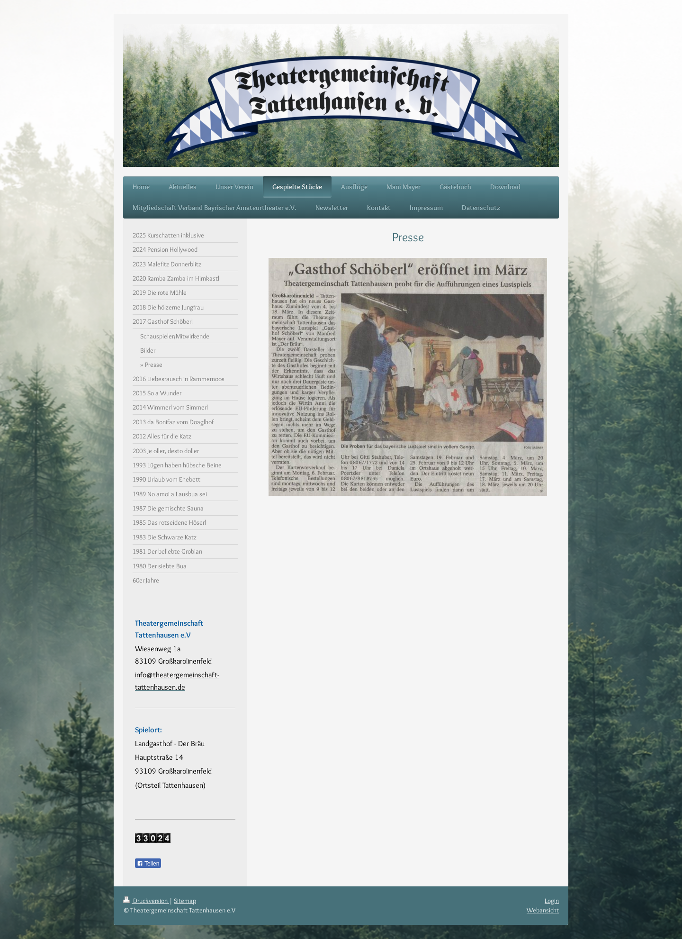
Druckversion (146, 900)
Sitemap (185, 900)
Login (552, 900)
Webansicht (543, 910)
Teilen (148, 863)
